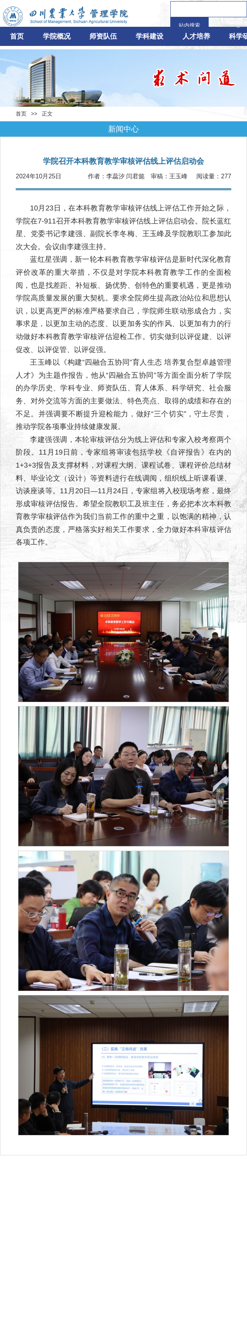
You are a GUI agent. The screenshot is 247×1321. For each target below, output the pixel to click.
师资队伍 (103, 36)
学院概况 (57, 36)
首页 (17, 36)
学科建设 (149, 36)
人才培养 (196, 36)
